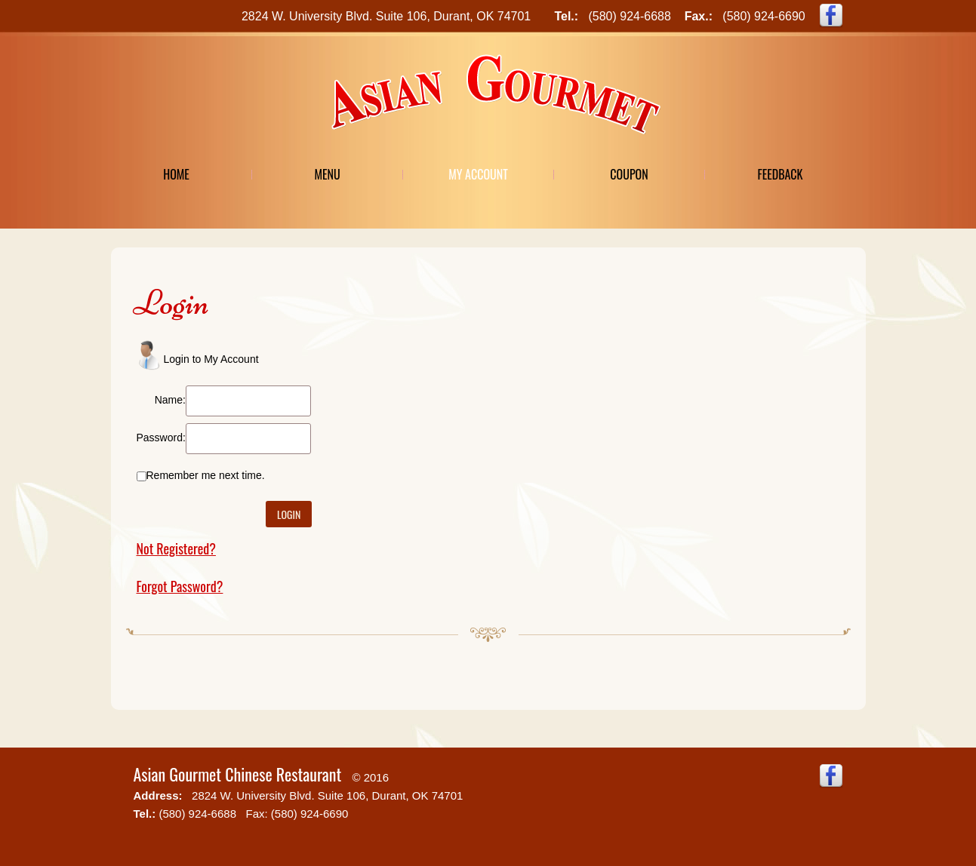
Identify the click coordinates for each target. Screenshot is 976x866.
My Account (478, 174)
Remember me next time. (205, 475)
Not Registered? (176, 548)
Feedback (779, 174)
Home (176, 174)
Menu (327, 174)
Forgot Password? (180, 586)
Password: (161, 437)
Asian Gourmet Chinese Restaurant (238, 774)
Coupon (629, 174)
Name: (170, 400)
